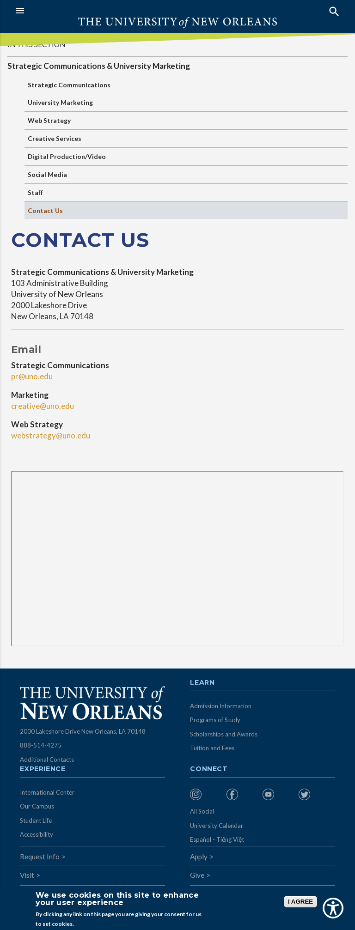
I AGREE (300, 901)
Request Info (40, 856)
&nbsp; (177, 558)
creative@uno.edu (42, 406)
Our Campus (37, 806)
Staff (35, 192)
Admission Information (220, 706)
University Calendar (216, 825)
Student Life (36, 820)
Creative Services (54, 138)
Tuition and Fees (212, 748)
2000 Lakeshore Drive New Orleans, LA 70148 (83, 731)
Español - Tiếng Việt (217, 839)
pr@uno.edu (32, 376)
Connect (209, 769)
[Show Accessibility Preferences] (333, 908)
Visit (27, 875)
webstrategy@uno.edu (50, 435)
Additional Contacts (47, 759)
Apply (199, 856)
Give (197, 875)
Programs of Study (215, 719)
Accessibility (36, 834)
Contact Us (45, 210)
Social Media (47, 174)
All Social (202, 811)
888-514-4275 (40, 745)
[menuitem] (205, 794)
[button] (94, 10)
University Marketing (60, 102)
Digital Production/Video (67, 156)
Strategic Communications (69, 85)
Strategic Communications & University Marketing (98, 66)
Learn (202, 683)
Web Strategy (49, 120)
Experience (42, 769)
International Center (47, 792)
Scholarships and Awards (223, 734)
